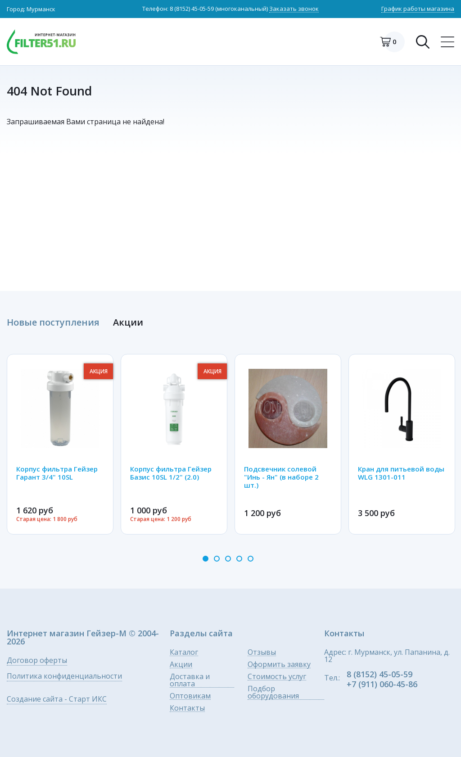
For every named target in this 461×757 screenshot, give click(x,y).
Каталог (184, 652)
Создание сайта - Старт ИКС (57, 699)
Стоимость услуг (277, 676)
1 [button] (205, 559)
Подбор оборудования (273, 692)
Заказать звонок (294, 9)
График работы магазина (417, 9)
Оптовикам (190, 696)
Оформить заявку (279, 664)
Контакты (187, 708)
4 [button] (239, 559)
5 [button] (250, 559)
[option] (60, 444)
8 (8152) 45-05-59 (192, 9)
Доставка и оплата (190, 680)
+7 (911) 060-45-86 (382, 684)
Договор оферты (37, 661)
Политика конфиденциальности (64, 676)
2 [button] (217, 559)
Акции (181, 664)
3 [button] (228, 559)
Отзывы (262, 652)
